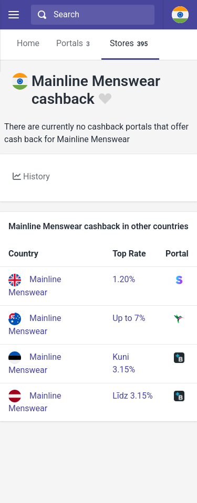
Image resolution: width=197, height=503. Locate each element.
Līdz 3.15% (132, 396)
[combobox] (91, 14)
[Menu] (13, 15)
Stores (130, 43)
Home (28, 43)
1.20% (123, 279)
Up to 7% (128, 318)
